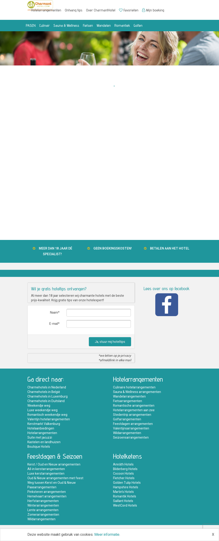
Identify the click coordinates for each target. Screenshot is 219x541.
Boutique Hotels (38, 446)
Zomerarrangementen (43, 514)
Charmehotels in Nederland (46, 387)
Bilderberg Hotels (125, 469)
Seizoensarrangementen (131, 437)
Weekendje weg (38, 405)
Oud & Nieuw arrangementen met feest (55, 478)
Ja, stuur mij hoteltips (110, 341)
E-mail (53, 323)
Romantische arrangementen (133, 405)
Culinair (44, 25)
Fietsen (88, 25)
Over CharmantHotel (100, 10)
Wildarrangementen (127, 433)
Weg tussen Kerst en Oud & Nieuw (51, 482)
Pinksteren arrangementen (46, 491)
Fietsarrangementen (127, 401)
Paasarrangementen (41, 487)
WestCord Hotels (125, 505)
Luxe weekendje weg (42, 410)
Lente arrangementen (42, 510)
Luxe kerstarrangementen (45, 473)
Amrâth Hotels (123, 464)
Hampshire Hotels (125, 487)
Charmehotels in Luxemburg (47, 396)
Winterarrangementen (43, 505)
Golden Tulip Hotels (127, 482)
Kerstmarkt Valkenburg (43, 423)
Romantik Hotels (124, 496)
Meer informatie (106, 534)
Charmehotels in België (43, 392)
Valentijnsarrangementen (131, 428)
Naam (54, 312)
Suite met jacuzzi (39, 437)
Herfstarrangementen (43, 501)
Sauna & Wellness (66, 25)
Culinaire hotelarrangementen (134, 387)
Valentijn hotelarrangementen (48, 419)
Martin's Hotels (123, 491)
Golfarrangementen (127, 419)
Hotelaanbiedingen (40, 428)
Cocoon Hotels (123, 473)
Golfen (138, 25)
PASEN (31, 25)
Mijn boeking (153, 10)
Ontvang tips (73, 10)
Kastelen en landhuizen (44, 442)
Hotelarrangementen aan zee (134, 410)
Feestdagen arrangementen (133, 423)
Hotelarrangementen (46, 10)
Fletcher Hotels (124, 478)
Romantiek (122, 25)
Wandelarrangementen (129, 396)
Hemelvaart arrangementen (46, 496)
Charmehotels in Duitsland (46, 401)
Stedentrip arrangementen (132, 414)
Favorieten (128, 10)
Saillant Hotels (123, 501)
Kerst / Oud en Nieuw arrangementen (53, 464)
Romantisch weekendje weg (47, 414)
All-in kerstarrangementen (46, 469)
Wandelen (104, 25)
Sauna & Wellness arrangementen (137, 392)
